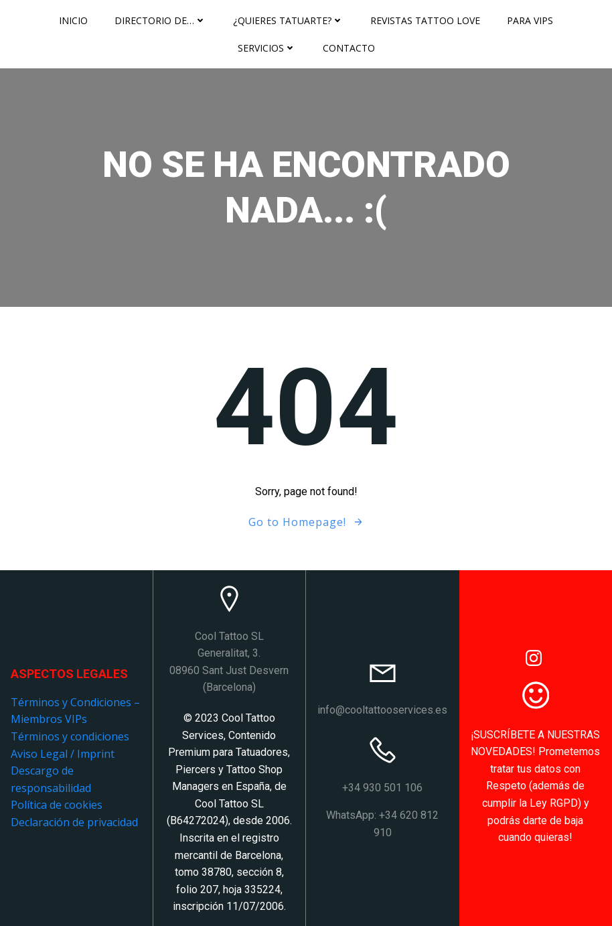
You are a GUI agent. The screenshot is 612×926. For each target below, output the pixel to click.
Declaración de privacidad (74, 822)
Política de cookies (56, 804)
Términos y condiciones (70, 736)
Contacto (349, 48)
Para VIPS (530, 20)
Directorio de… (160, 20)
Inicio (73, 20)
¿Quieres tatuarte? (288, 20)
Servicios (267, 48)
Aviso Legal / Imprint (62, 753)
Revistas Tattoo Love (425, 20)
